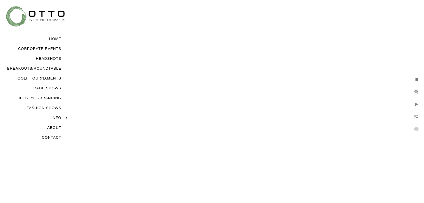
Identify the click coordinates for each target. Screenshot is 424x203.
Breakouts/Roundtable (34, 68)
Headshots (48, 58)
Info (56, 118)
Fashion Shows (44, 108)
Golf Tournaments (39, 78)
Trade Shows (46, 88)
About (54, 127)
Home (55, 39)
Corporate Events (39, 49)
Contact (51, 137)
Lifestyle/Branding (38, 98)
